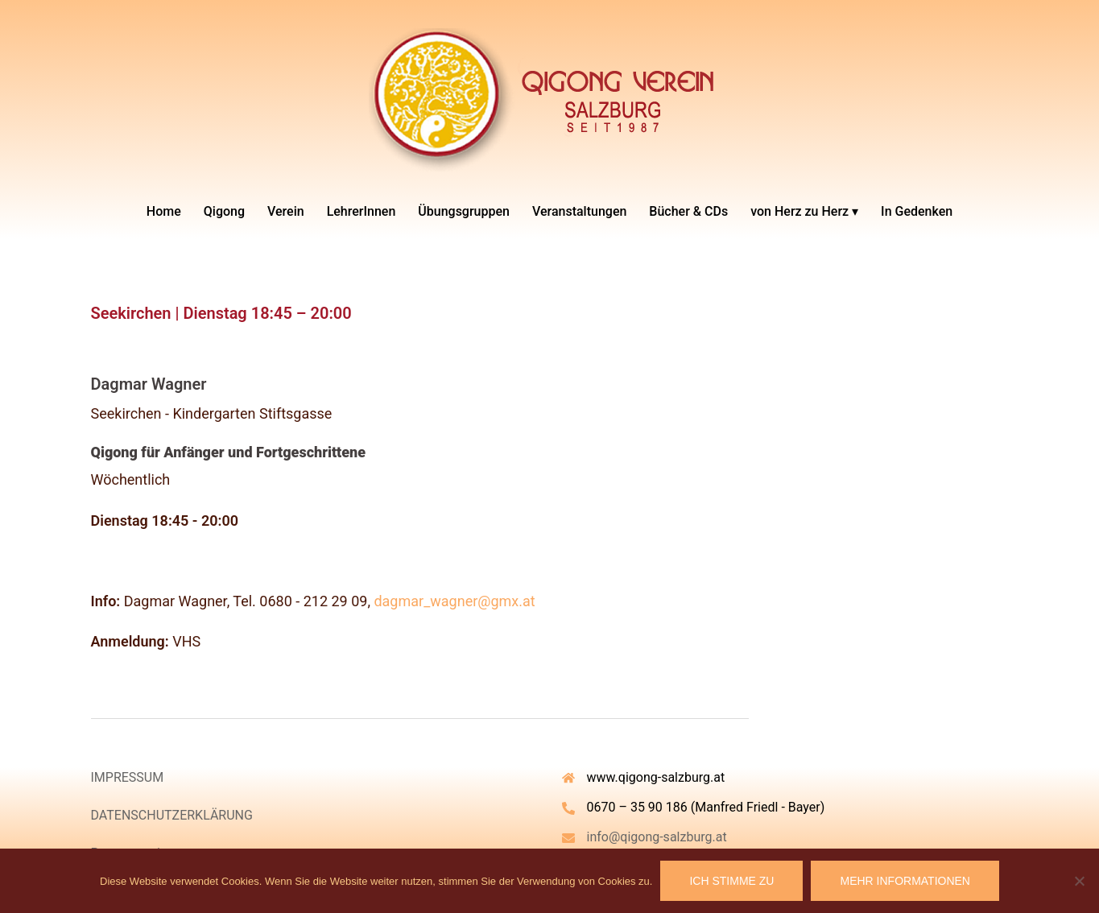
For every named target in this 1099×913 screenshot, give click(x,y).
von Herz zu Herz (799, 211)
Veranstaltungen (579, 211)
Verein (285, 211)
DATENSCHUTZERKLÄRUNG (172, 815)
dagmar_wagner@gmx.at (454, 601)
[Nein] (1079, 881)
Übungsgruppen (464, 211)
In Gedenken (916, 211)
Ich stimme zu (731, 880)
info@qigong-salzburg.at (657, 837)
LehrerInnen (361, 211)
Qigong (224, 211)
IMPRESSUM (127, 777)
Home (164, 211)
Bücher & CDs (688, 211)
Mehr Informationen (905, 880)
